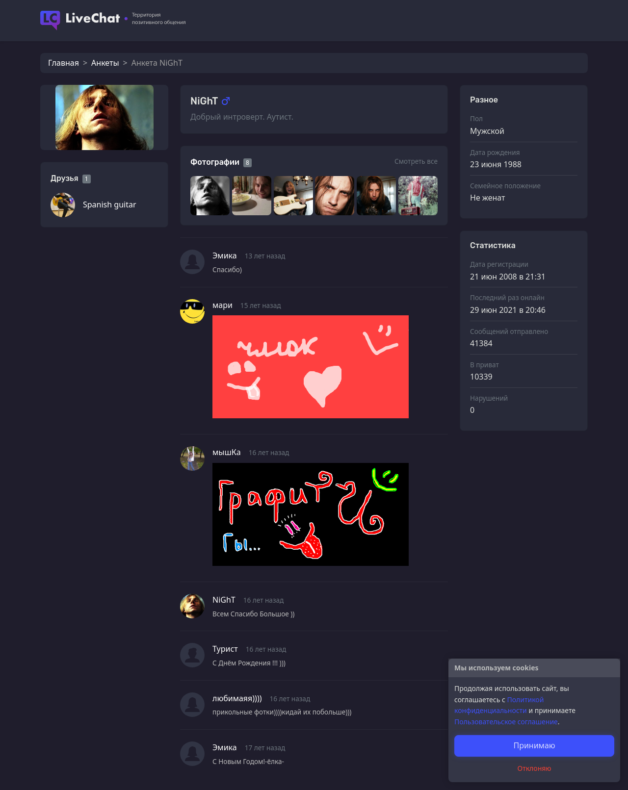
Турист (225, 648)
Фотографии (214, 162)
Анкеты (105, 62)
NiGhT (224, 599)
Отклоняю (534, 768)
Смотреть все (416, 161)
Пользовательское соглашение (506, 721)
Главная (63, 62)
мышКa (226, 452)
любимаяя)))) (237, 698)
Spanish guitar (109, 204)
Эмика (224, 255)
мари (222, 305)
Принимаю (534, 745)
